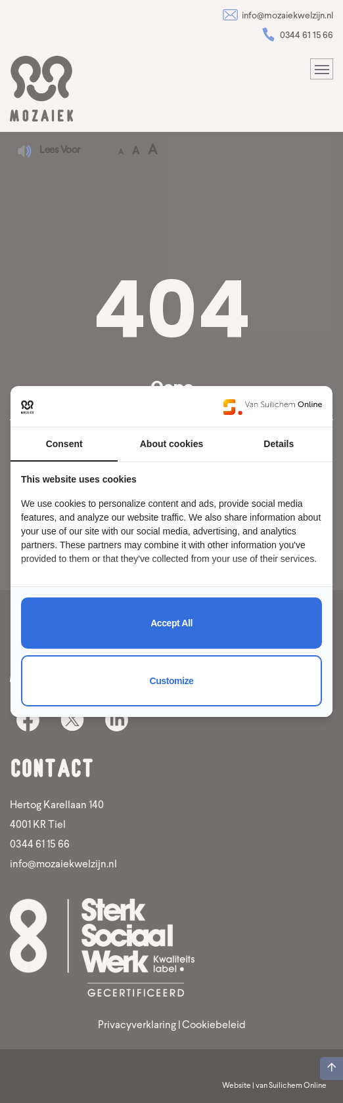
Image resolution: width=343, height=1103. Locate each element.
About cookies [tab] (171, 444)
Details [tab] (278, 444)
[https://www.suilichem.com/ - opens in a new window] (272, 406)
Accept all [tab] (171, 623)
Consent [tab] (64, 444)
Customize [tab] (171, 681)
